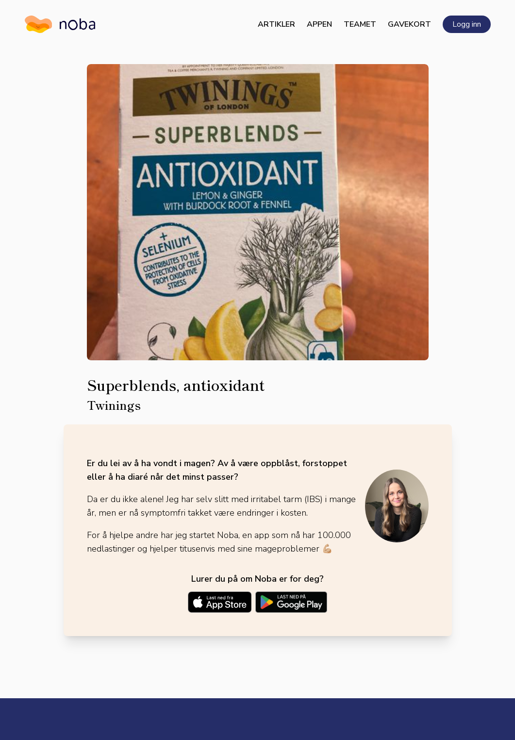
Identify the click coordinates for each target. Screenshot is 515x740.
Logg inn (466, 24)
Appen (319, 24)
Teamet (360, 24)
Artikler (276, 24)
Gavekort (409, 24)
